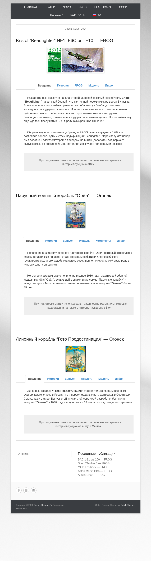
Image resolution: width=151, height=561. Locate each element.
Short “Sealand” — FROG (93, 463)
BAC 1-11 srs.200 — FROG (95, 459)
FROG (83, 7)
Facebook (19, 490)
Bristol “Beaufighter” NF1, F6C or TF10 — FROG (64, 40)
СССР (123, 7)
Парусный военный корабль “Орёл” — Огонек (63, 195)
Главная (30, 7)
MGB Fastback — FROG (93, 467)
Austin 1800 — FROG (91, 474)
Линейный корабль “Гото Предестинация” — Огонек (70, 339)
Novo (67, 7)
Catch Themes (128, 505)
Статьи (49, 7)
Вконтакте (26, 490)
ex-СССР (56, 14)
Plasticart (102, 7)
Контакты (77, 14)
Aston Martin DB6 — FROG (95, 471)
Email (33, 490)
